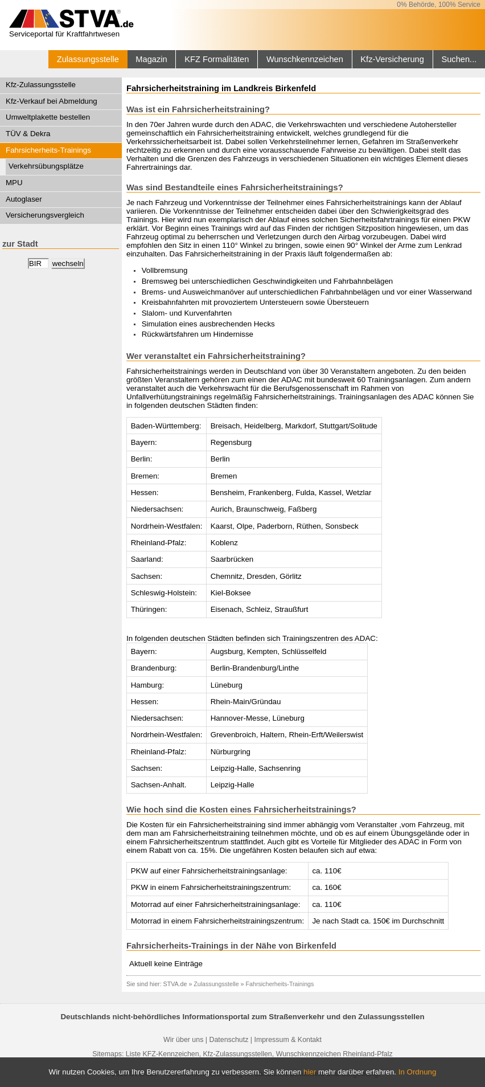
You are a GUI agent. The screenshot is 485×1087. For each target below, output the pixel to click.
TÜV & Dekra (28, 133)
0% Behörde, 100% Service (438, 5)
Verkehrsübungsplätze (46, 166)
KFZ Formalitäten (216, 59)
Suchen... (458, 59)
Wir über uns (183, 1040)
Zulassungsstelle (88, 59)
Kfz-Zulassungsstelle (41, 84)
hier (309, 1072)
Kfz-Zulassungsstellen (237, 1054)
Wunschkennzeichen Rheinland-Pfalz (334, 1054)
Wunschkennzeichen (304, 59)
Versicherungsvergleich (45, 215)
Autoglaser (24, 199)
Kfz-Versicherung (392, 59)
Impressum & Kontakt (287, 1040)
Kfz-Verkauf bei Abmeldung (51, 101)
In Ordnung (417, 1072)
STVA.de (175, 983)
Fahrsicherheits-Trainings (48, 150)
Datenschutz (228, 1040)
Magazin (151, 59)
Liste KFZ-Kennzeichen (162, 1054)
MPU (14, 182)
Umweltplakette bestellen (48, 117)
